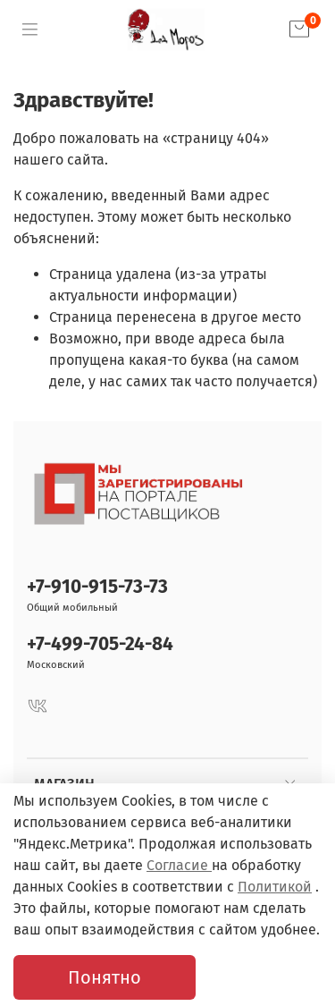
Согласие (179, 865)
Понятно (104, 977)
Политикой (275, 886)
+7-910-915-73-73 (97, 587)
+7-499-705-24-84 (100, 644)
